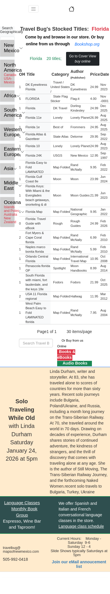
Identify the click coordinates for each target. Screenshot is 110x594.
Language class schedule (81, 526)
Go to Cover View (82, 58)
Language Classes (22, 502)
